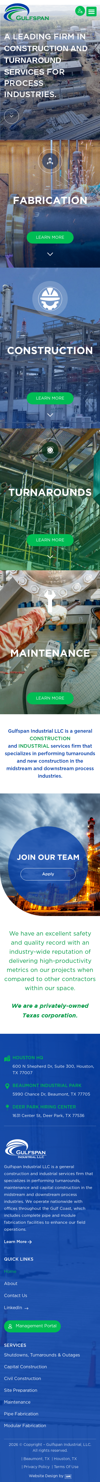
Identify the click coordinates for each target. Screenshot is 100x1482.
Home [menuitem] (10, 1272)
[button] (91, 11)
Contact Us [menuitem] (16, 1296)
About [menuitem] (10, 1284)
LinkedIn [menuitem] (13, 1308)
